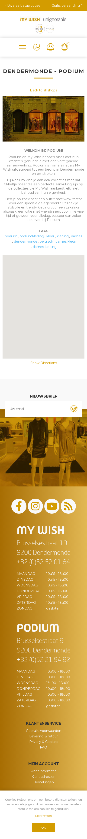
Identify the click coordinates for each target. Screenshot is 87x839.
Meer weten (43, 816)
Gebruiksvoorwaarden (43, 731)
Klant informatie (44, 771)
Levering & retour (43, 736)
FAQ (43, 747)
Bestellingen (43, 782)
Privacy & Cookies (43, 742)
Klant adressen (43, 777)
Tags (43, 231)
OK (43, 827)
